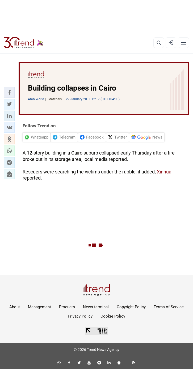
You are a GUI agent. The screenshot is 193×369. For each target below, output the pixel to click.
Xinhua (164, 172)
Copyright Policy (131, 307)
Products (67, 307)
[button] (9, 92)
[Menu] (183, 42)
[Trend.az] (23, 42)
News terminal (96, 307)
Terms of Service (169, 307)
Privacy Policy (80, 316)
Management (39, 307)
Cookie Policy (112, 316)
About (14, 307)
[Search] (158, 42)
